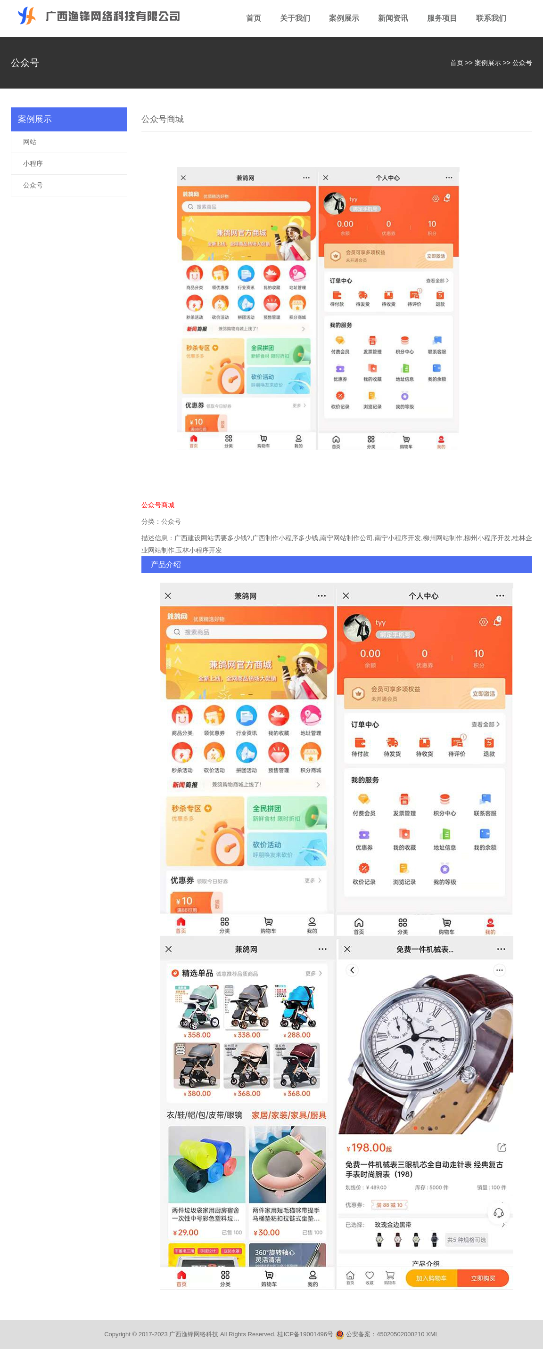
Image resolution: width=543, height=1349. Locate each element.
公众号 (522, 62)
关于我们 (295, 18)
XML (432, 1334)
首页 (253, 18)
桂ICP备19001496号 (305, 1334)
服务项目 (442, 18)
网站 (29, 142)
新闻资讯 (393, 18)
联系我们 (491, 18)
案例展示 (344, 18)
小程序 (33, 163)
